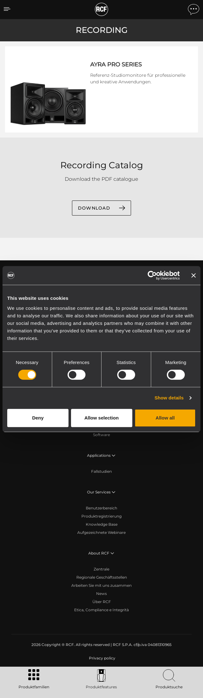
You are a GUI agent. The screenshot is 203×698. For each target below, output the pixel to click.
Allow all (165, 417)
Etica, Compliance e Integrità (101, 609)
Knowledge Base (102, 524)
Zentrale (101, 569)
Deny (38, 417)
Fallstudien (101, 471)
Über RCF (101, 601)
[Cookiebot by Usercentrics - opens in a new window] (152, 275)
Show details (169, 397)
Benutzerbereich (101, 508)
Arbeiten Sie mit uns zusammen (101, 585)
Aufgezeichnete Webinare (101, 532)
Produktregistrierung (101, 516)
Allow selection (101, 417)
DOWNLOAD (94, 208)
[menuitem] (101, 658)
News (101, 593)
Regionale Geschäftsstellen (101, 577)
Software (101, 434)
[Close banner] (193, 275)
